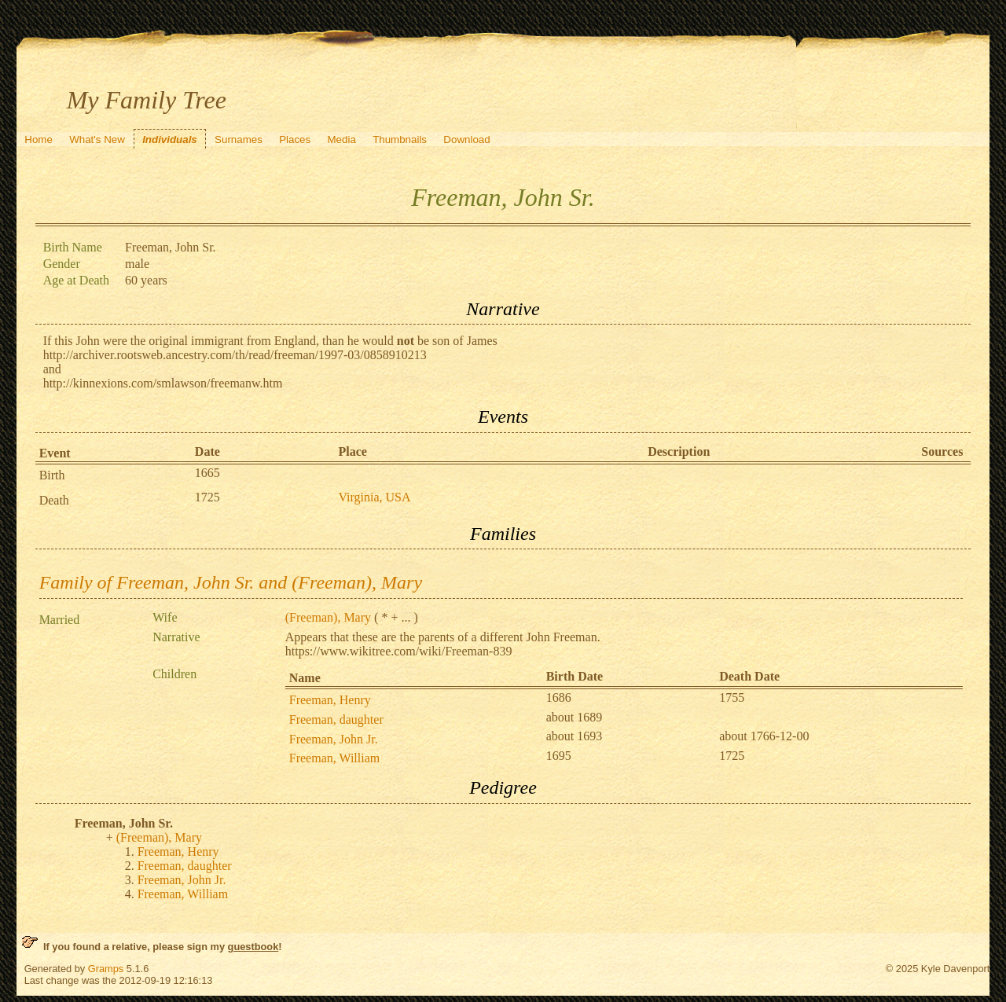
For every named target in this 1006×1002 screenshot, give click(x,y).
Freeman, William (334, 758)
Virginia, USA (374, 497)
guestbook (253, 946)
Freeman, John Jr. (333, 739)
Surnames (239, 139)
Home (38, 139)
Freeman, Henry (330, 700)
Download (466, 139)
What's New (97, 139)
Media (342, 139)
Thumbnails (400, 139)
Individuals (169, 139)
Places (294, 139)
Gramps (106, 968)
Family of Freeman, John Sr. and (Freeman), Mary (230, 582)
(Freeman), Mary (328, 617)
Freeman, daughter (336, 719)
